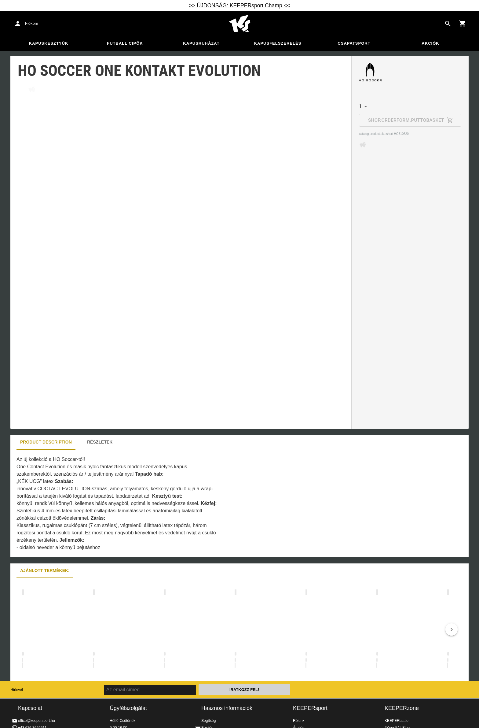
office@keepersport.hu (36, 721)
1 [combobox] (360, 106)
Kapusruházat (201, 43)
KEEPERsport (310, 708)
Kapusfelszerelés (278, 43)
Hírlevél (16, 690)
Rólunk (298, 721)
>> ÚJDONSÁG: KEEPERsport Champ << (239, 5)
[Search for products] (448, 23)
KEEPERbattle (396, 721)
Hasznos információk (226, 708)
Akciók (430, 43)
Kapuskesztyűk (48, 43)
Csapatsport (354, 43)
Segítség (208, 721)
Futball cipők (125, 43)
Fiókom (31, 23)
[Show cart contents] (462, 23)
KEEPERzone (402, 708)
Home (239, 23)
